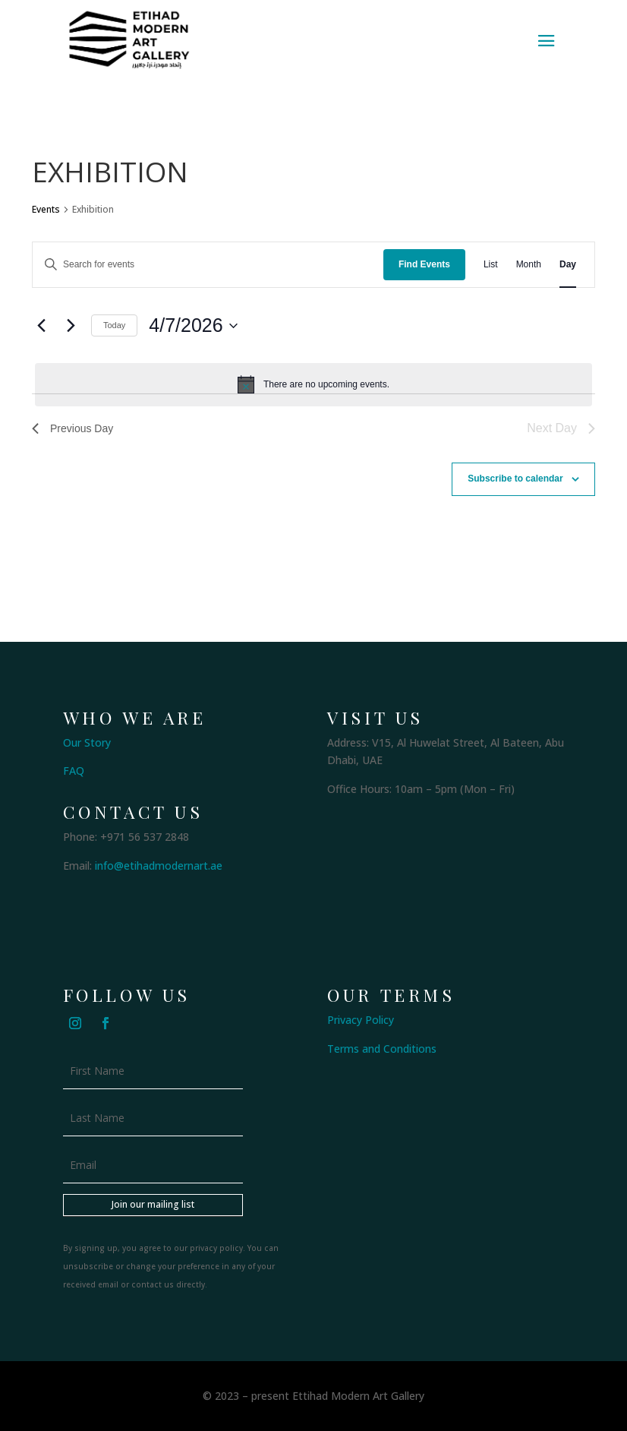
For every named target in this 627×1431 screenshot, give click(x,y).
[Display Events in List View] (491, 264)
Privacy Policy (360, 1019)
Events (46, 210)
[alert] (313, 384)
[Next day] (70, 326)
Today (114, 325)
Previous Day (72, 428)
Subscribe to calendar (515, 478)
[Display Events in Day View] (567, 264)
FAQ (73, 770)
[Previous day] (41, 326)
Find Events (424, 264)
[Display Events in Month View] (528, 264)
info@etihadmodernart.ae (158, 865)
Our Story (87, 742)
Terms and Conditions (381, 1048)
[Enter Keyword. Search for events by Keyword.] (208, 264)
